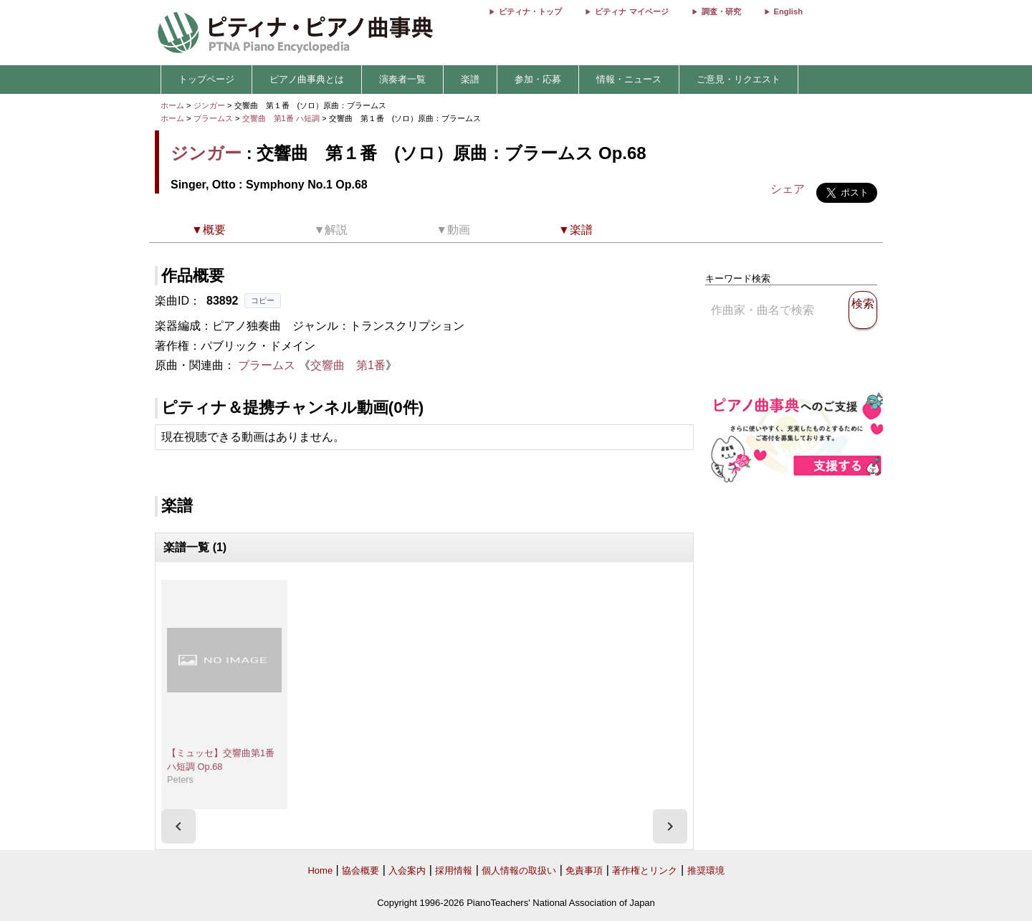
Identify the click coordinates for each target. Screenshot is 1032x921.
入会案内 (407, 870)
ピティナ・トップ (530, 11)
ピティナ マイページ (631, 11)
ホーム (172, 105)
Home (320, 870)
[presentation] (178, 826)
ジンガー (209, 105)
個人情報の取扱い (519, 870)
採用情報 (453, 870)
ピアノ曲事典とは (306, 79)
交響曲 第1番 (348, 365)
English (788, 11)
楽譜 (470, 79)
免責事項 (584, 870)
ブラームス (213, 118)
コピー (262, 300)
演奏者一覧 (402, 79)
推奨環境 (706, 870)
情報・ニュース (628, 79)
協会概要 (360, 870)
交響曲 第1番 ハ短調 (281, 118)
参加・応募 (538, 79)
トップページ (206, 79)
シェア (787, 189)
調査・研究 (721, 11)
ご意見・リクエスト (738, 79)
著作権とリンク (644, 870)
